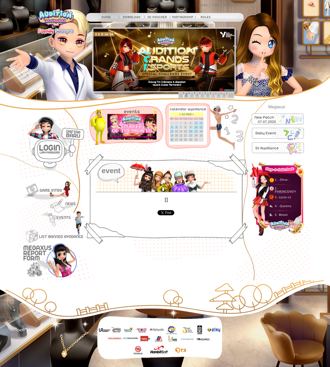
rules (206, 17)
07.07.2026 (267, 122)
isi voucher (157, 17)
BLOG (203, 5)
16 (190, 131)
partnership (182, 17)
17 (196, 131)
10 (230, 95)
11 (201, 127)
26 (171, 139)
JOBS (216, 5)
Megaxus (276, 107)
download (131, 17)
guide (106, 17)
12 (171, 131)
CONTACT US (233, 5)
